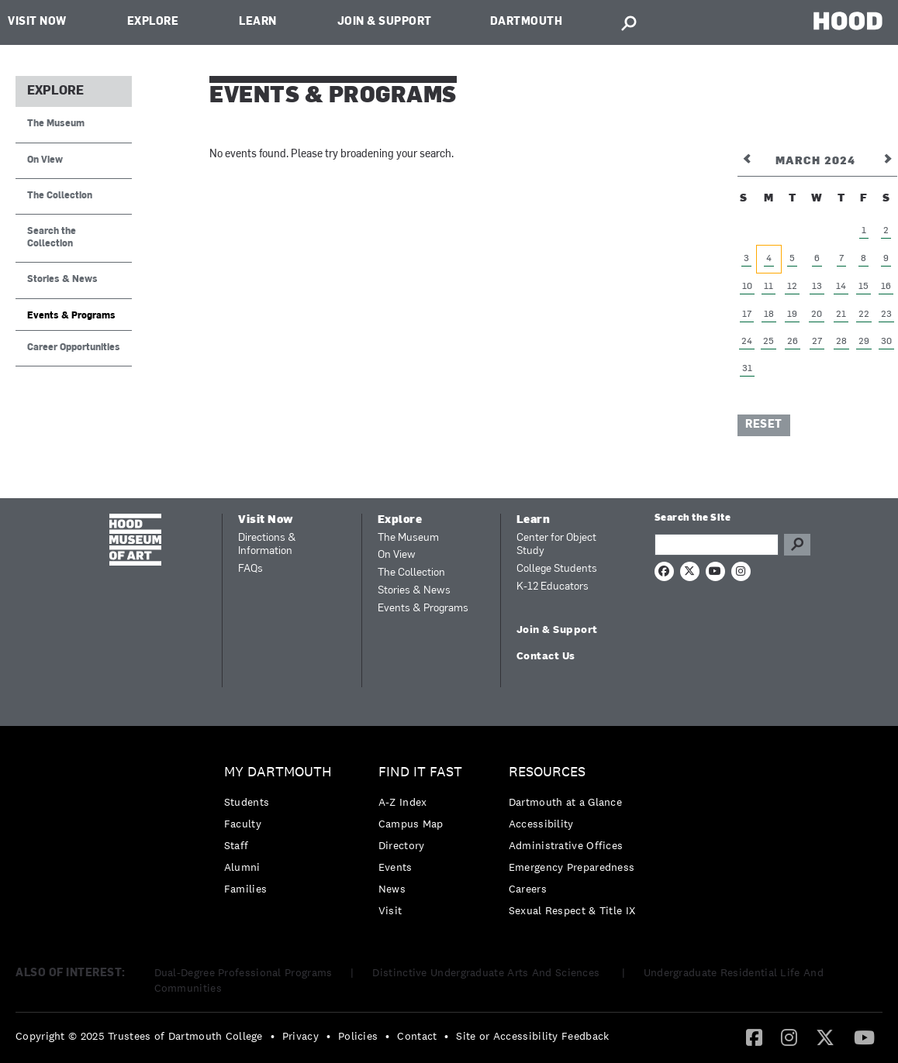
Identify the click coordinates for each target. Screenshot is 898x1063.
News (392, 889)
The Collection (59, 196)
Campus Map (411, 824)
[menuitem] (282, 834)
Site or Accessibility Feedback (532, 1036)
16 (886, 286)
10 (747, 286)
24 (746, 341)
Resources (547, 772)
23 (886, 314)
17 (746, 314)
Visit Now (37, 22)
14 (841, 286)
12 (792, 286)
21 (841, 314)
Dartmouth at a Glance (565, 802)
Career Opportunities (73, 348)
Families (245, 889)
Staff (236, 845)
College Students (556, 569)
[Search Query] (717, 545)
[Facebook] (754, 1037)
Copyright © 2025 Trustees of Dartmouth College (139, 1036)
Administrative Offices (566, 845)
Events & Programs (71, 316)
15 (863, 286)
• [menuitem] (273, 1036)
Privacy (300, 1036)
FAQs (250, 569)
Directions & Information (267, 545)
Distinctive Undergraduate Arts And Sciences (487, 972)
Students (246, 802)
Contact (417, 1036)
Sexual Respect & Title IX (572, 910)
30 (886, 341)
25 (768, 341)
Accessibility (541, 824)
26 (792, 341)
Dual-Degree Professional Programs (243, 972)
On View (45, 160)
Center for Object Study (556, 545)
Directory (401, 845)
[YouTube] (864, 1037)
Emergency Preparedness (572, 867)
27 (817, 341)
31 (747, 368)
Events (395, 867)
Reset (763, 425)
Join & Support (384, 22)
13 (817, 286)
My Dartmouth (278, 772)
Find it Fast (420, 772)
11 (768, 286)
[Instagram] (789, 1037)
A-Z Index (402, 802)
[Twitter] (825, 1037)
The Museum (56, 124)
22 (863, 314)
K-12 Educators (552, 587)
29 (863, 341)
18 (769, 314)
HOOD (847, 21)
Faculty (242, 824)
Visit (390, 910)
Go (797, 545)
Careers (528, 889)
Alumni (242, 867)
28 (841, 341)
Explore (153, 22)
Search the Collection (51, 237)
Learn (258, 22)
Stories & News (62, 279)
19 (792, 314)
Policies (358, 1036)
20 (816, 314)
